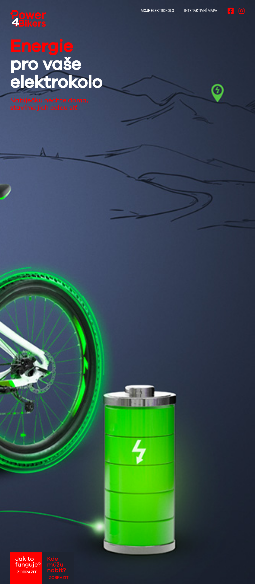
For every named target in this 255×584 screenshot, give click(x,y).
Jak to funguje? (28, 565)
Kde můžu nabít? (58, 568)
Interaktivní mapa (200, 11)
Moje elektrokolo (157, 11)
